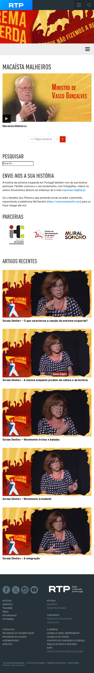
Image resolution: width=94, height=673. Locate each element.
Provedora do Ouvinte (14, 637)
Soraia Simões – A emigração (21, 558)
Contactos (53, 622)
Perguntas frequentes (59, 619)
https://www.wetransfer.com (64, 201)
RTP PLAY (51, 601)
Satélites (7, 644)
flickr (44, 590)
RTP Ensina (8, 619)
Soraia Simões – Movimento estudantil (26, 499)
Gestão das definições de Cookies (65, 651)
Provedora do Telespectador (18, 633)
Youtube (34, 590)
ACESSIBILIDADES (10, 640)
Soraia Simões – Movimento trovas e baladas (31, 439)
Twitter (16, 590)
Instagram (25, 590)
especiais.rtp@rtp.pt (73, 190)
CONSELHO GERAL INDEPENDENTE (63, 633)
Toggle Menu (77, 4)
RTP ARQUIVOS (9, 615)
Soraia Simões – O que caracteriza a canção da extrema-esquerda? (45, 320)
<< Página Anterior (41, 139)
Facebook (6, 590)
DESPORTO (7, 604)
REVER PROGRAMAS (56, 608)
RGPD (49, 648)
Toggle (89, 5)
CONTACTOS (8, 629)
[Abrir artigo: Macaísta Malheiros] (47, 100)
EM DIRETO (52, 604)
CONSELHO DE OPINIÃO (58, 637)
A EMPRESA (52, 629)
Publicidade (73, 663)
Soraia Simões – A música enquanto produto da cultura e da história (45, 380)
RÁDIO (5, 612)
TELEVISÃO (7, 608)
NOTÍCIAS (6, 601)
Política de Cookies (36, 663)
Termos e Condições (56, 663)
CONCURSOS (53, 615)
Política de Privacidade (13, 663)
